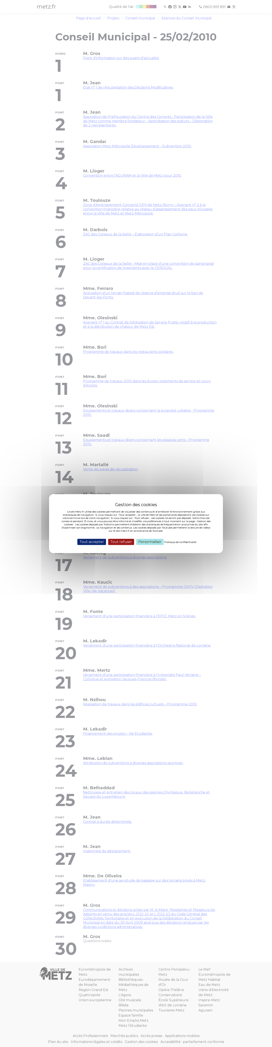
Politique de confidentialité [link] (180, 542)
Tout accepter (91, 542)
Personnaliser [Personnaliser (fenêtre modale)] (150, 542)
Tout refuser (121, 542)
